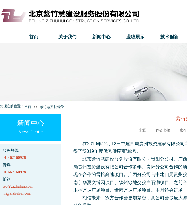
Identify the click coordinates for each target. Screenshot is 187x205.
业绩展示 (135, 36)
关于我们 (67, 36)
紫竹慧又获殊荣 (52, 107)
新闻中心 (101, 36)
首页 (33, 36)
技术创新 (169, 36)
